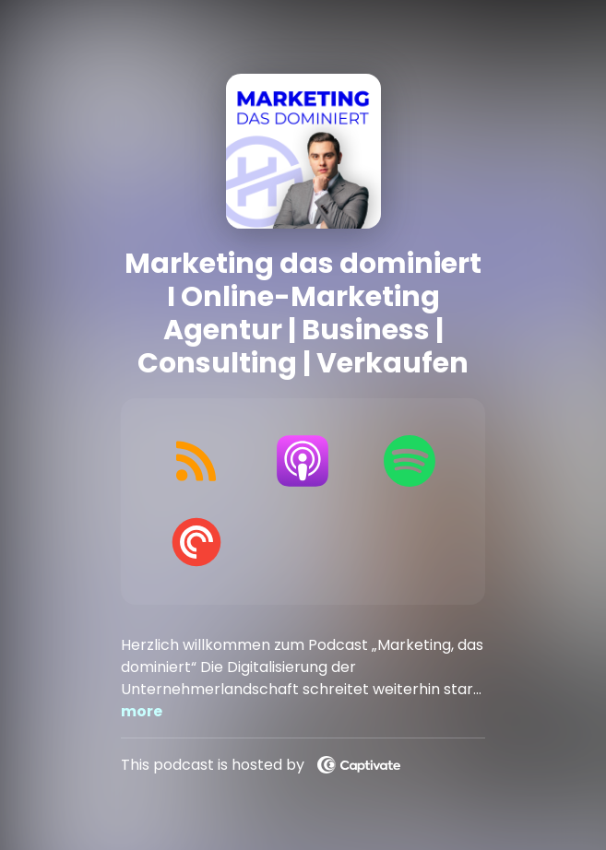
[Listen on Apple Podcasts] (303, 461)
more (141, 711)
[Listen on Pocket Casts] (196, 542)
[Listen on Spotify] (409, 461)
